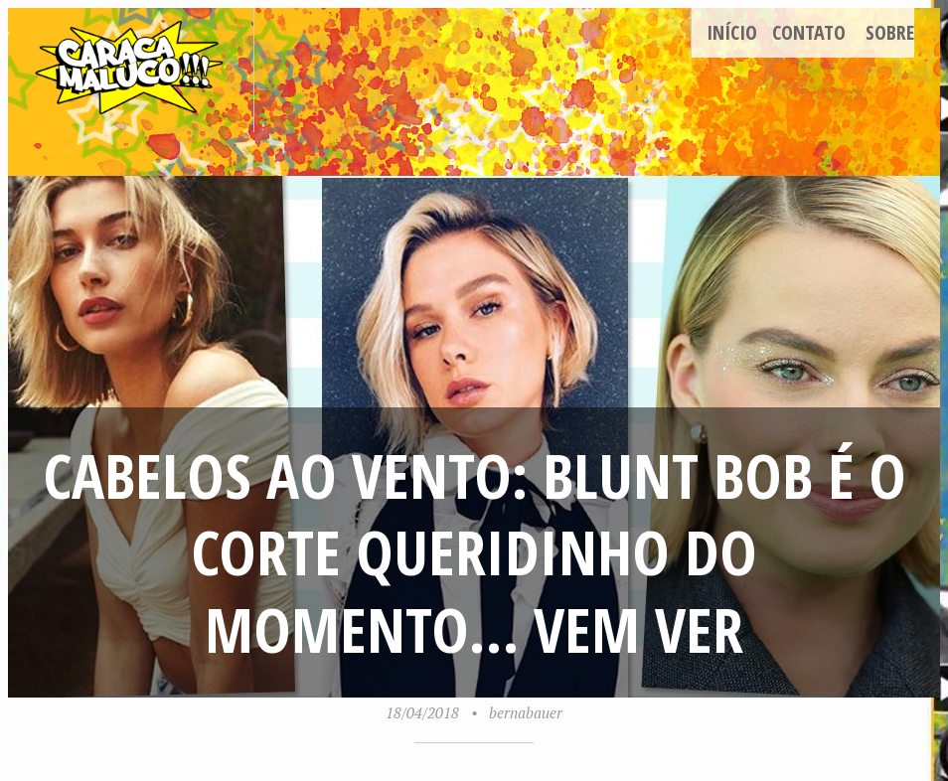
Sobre (890, 32)
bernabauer (525, 712)
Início (732, 32)
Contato (809, 32)
